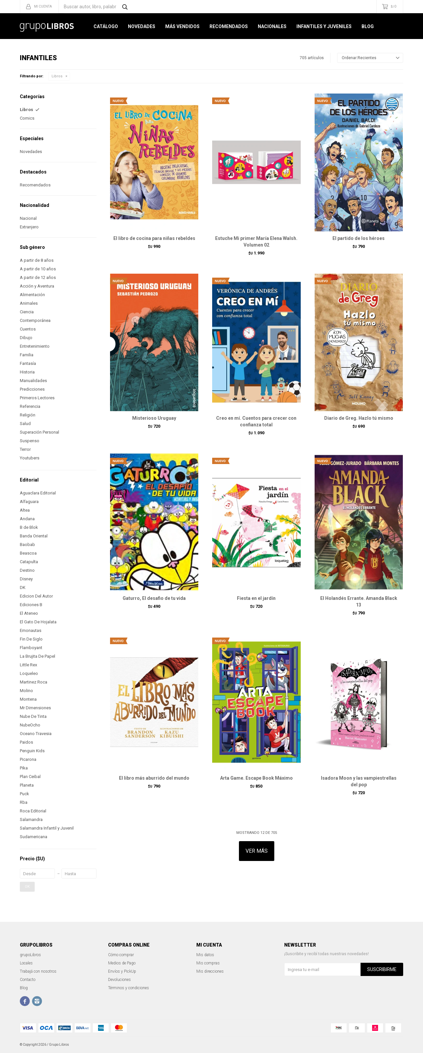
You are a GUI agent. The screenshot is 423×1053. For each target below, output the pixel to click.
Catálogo (106, 26)
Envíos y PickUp (122, 971)
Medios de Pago (121, 963)
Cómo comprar (121, 955)
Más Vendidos (182, 26)
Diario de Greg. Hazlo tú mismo (358, 418)
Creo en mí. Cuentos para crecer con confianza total (256, 421)
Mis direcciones (210, 971)
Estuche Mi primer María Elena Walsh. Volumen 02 (256, 242)
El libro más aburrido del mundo (154, 778)
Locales (26, 963)
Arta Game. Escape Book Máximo (256, 778)
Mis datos (205, 955)
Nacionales (272, 26)
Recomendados (229, 26)
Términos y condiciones (128, 988)
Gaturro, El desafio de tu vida (154, 598)
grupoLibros (30, 955)
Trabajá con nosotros (38, 971)
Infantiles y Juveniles (324, 26)
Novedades (141, 26)
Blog (368, 26)
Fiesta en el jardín (256, 598)
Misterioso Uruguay (154, 418)
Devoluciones (119, 979)
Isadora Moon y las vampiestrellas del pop (359, 781)
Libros (57, 76)
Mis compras (208, 963)
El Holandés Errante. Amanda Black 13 (358, 601)
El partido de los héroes (358, 238)
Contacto (27, 979)
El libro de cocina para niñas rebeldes (154, 238)
